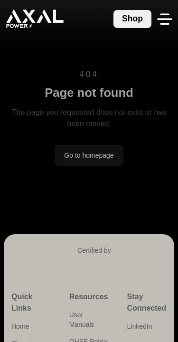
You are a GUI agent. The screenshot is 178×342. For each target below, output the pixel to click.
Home (20, 326)
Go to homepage (88, 155)
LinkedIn (139, 326)
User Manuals (81, 319)
